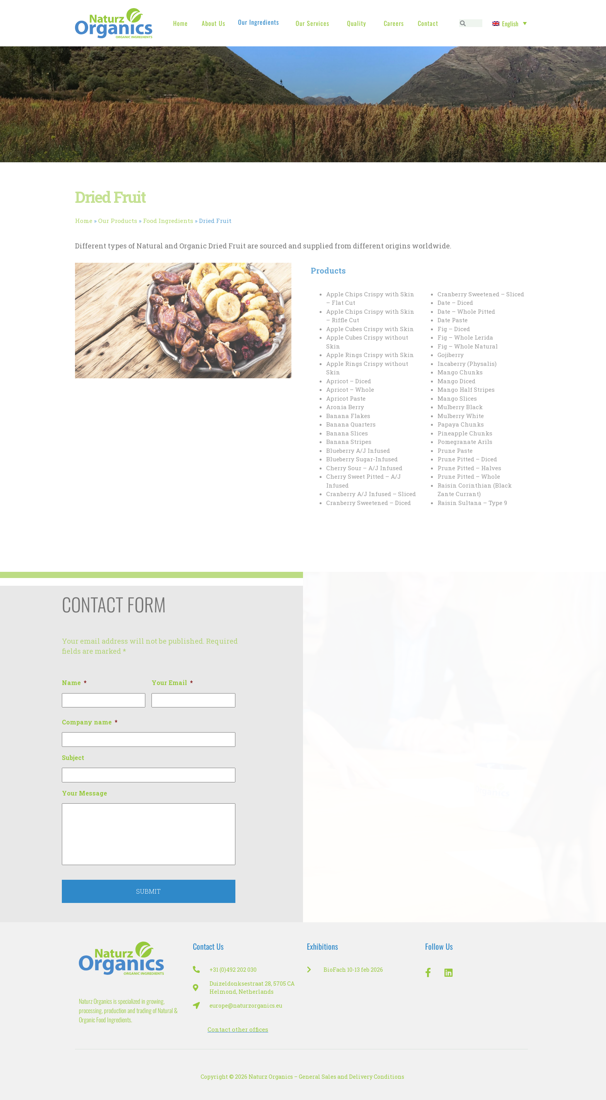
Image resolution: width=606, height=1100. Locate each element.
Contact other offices (238, 1029)
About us (213, 23)
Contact (428, 23)
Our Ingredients (258, 22)
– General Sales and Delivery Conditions (349, 1076)
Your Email (172, 683)
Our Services (312, 23)
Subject (73, 758)
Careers (394, 23)
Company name (89, 722)
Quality (356, 23)
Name (74, 683)
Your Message (84, 793)
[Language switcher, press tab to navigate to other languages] (509, 23)
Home (180, 23)
